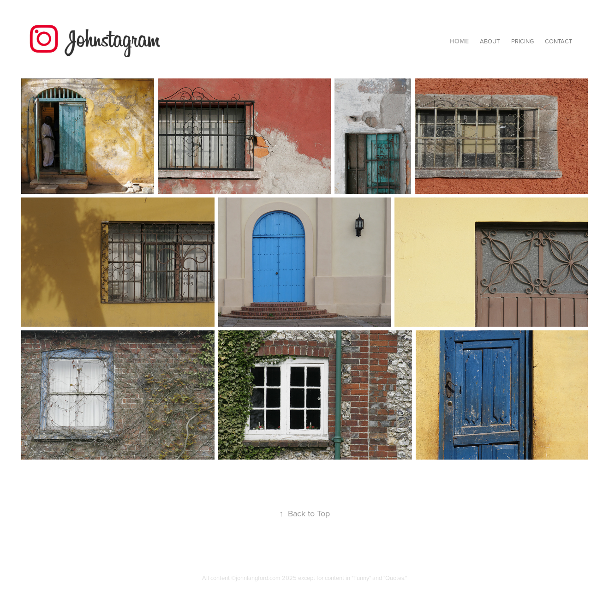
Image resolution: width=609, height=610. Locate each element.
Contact (558, 41)
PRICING (522, 41)
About (490, 41)
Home (459, 41)
